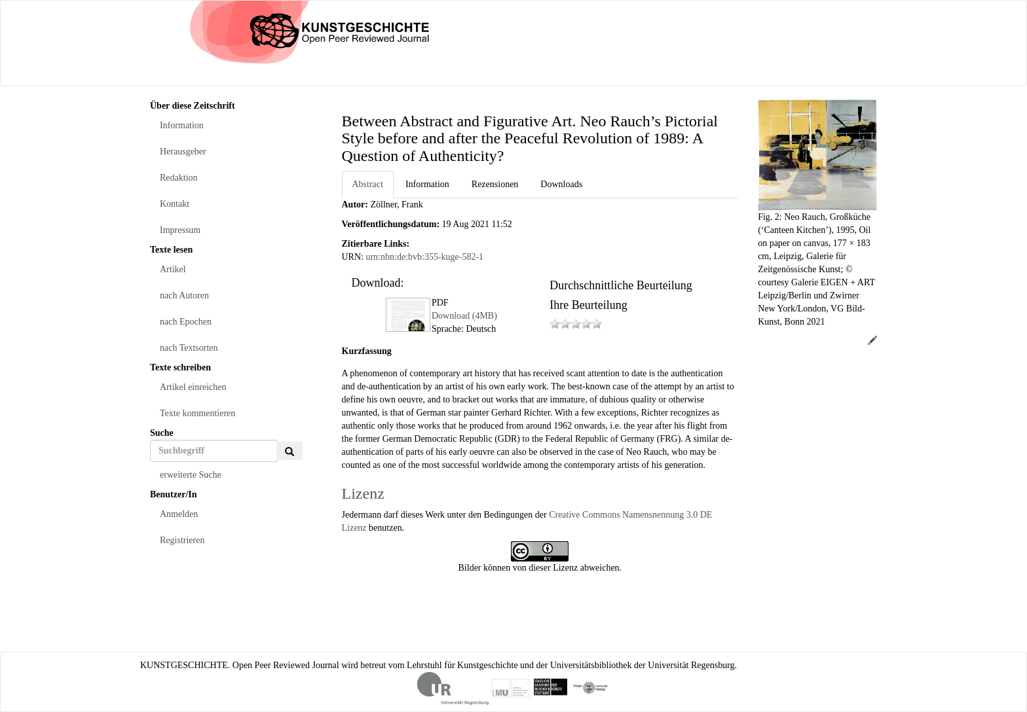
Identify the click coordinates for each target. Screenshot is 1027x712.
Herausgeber (183, 151)
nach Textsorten (189, 348)
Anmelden (179, 514)
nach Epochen (186, 322)
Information (182, 125)
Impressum (180, 230)
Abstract (367, 184)
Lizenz (363, 493)
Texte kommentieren (197, 413)
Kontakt (174, 204)
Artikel (173, 269)
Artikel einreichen (193, 387)
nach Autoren (184, 295)
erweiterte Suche (190, 475)
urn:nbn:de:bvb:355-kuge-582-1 (424, 257)
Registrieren (182, 540)
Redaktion (179, 178)
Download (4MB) (464, 316)
